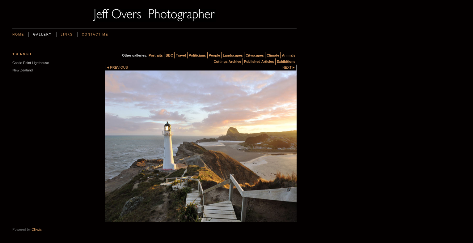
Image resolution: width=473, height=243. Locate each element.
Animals (288, 55)
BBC (169, 55)
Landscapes (233, 55)
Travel (181, 55)
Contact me (95, 34)
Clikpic (37, 229)
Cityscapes (255, 55)
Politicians (197, 55)
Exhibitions (286, 61)
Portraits (156, 55)
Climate (273, 55)
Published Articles (259, 61)
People (214, 55)
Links (67, 34)
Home (18, 34)
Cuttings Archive (227, 61)
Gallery (42, 34)
